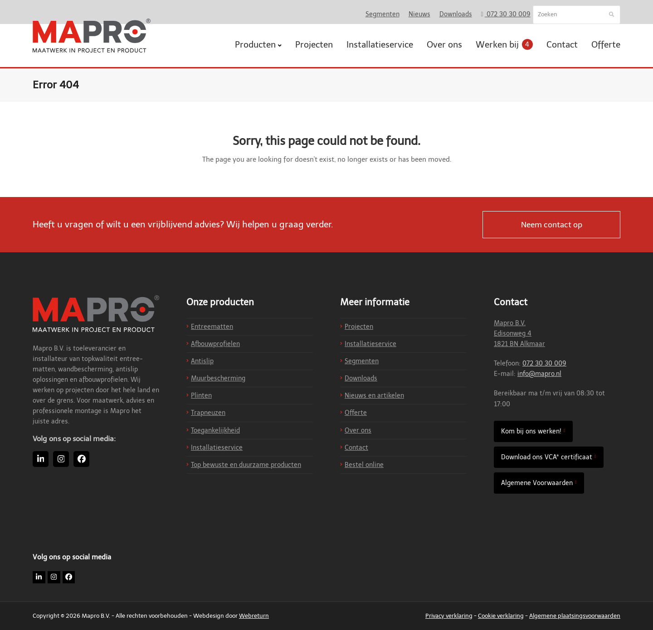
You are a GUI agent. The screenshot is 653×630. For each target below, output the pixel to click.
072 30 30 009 (544, 363)
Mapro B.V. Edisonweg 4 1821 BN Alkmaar (519, 333)
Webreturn (254, 615)
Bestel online (364, 465)
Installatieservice (217, 448)
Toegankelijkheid (215, 430)
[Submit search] (611, 14)
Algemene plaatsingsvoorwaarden (574, 615)
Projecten (359, 327)
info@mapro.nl (539, 374)
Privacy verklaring (449, 615)
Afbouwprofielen (215, 344)
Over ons (358, 430)
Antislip (202, 361)
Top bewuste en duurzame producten (246, 465)
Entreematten (212, 327)
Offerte (356, 413)
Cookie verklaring (501, 615)
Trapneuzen (208, 413)
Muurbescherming (218, 378)
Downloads (361, 378)
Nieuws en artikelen (374, 395)
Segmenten (362, 361)
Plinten (201, 395)
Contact (356, 448)
